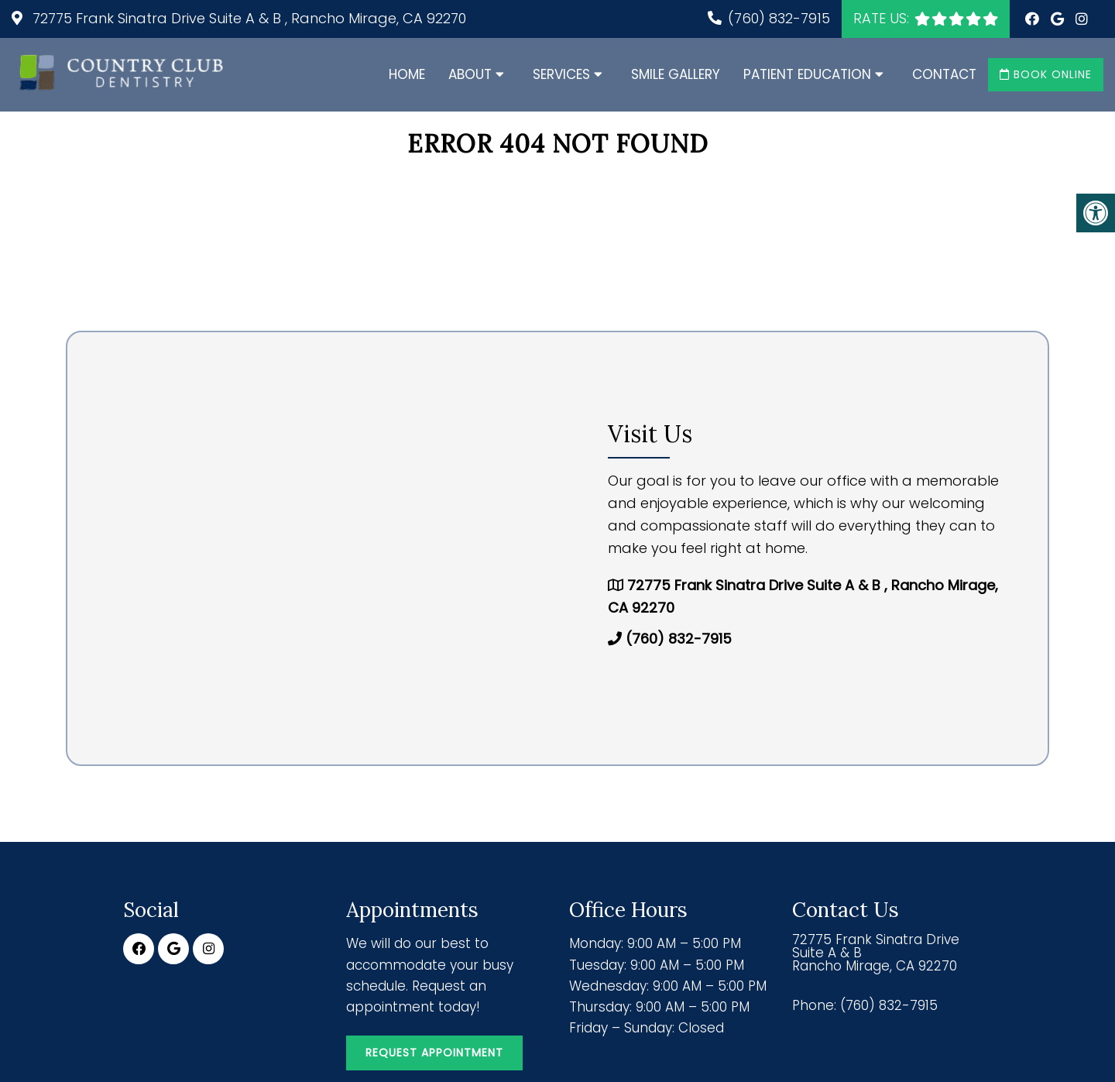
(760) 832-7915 (779, 18)
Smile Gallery (675, 74)
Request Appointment (434, 1052)
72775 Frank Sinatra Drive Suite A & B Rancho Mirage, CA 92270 (875, 953)
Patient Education (807, 74)
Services (561, 74)
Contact (944, 74)
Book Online (1046, 74)
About (470, 74)
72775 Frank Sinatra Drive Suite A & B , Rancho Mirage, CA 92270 (247, 18)
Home (407, 74)
